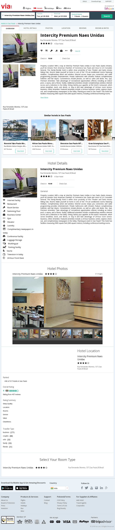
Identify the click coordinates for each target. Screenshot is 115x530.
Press (3, 506)
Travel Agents (81, 503)
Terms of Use (62, 506)
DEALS (85, 1)
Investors (4, 508)
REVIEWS (82, 28)
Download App (96, 1)
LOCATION (66, 28)
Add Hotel (80, 500)
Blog (45, 503)
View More (44, 97)
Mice (22, 511)
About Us (4, 500)
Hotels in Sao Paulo (8, 23)
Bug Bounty (61, 508)
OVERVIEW (10, 28)
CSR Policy (61, 500)
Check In (39, 13)
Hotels (23, 503)
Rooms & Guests (77, 14)
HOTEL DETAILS (30, 28)
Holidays (24, 506)
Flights (23, 500)
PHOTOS (49, 28)
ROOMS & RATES (102, 28)
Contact (47, 500)
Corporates (80, 506)
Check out (57, 13)
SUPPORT (108, 1)
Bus (22, 508)
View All (77, 51)
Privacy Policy (62, 503)
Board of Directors (8, 503)
